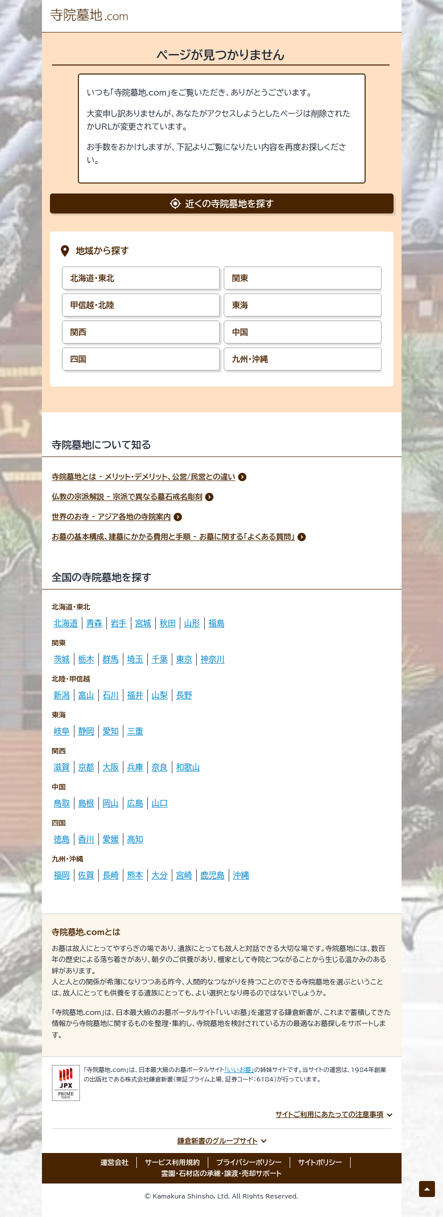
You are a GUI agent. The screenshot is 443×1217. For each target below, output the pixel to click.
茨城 (62, 659)
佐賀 (86, 875)
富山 (86, 695)
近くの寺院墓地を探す (221, 204)
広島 (135, 803)
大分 (160, 875)
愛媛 (111, 839)
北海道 (66, 623)
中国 (240, 332)
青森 (94, 623)
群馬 (111, 659)
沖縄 (241, 875)
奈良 (160, 767)
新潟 (62, 695)
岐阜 (62, 731)
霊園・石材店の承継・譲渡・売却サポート (221, 1173)
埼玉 (135, 659)
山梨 (160, 695)
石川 (111, 695)
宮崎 (184, 875)
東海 (240, 305)
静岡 (86, 731)
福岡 (62, 875)
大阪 (111, 767)
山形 (192, 623)
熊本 (135, 875)
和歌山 (188, 767)
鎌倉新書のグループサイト (217, 1141)
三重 (135, 731)
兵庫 (135, 767)
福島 (217, 623)
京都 (86, 767)
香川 (86, 839)
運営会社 (114, 1162)
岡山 (111, 803)
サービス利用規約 (172, 1162)
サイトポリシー (320, 1162)
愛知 (111, 731)
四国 (78, 359)
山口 (160, 803)
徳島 (62, 839)
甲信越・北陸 (92, 305)
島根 (86, 803)
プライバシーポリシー (249, 1162)
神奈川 (213, 659)
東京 (184, 659)
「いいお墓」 (239, 1069)
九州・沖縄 (250, 359)
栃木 (86, 659)
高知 (135, 839)
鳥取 (62, 803)
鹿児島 (213, 875)
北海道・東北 (92, 278)
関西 (78, 332)
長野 (184, 695)
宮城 (143, 623)
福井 (135, 695)
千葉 (160, 659)
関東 (240, 278)
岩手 (119, 623)
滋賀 (62, 767)
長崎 (111, 875)
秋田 (168, 623)
